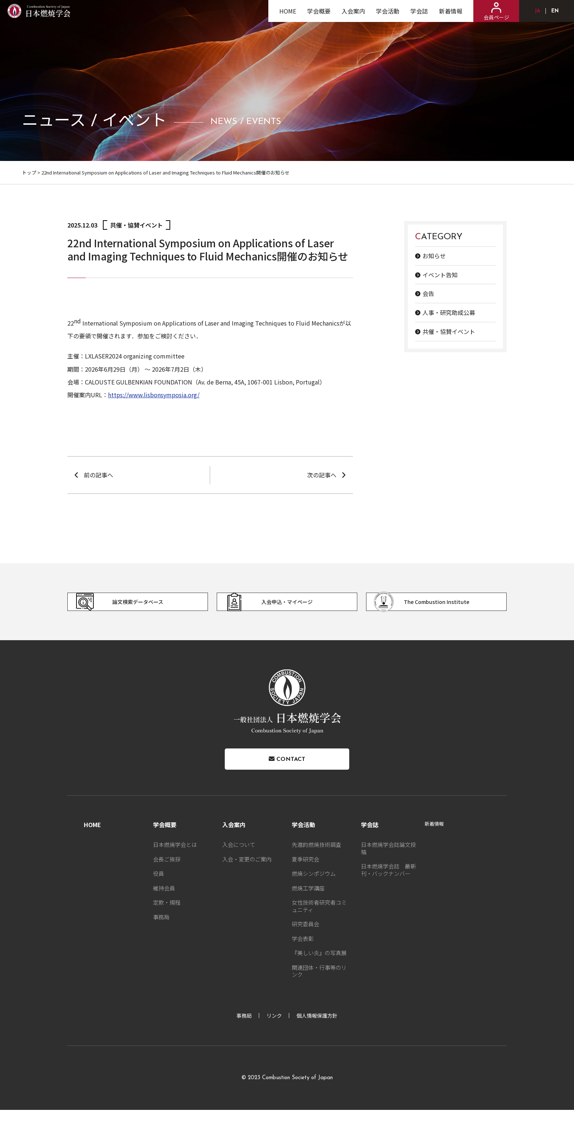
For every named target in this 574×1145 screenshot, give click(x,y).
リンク (274, 1050)
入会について (238, 879)
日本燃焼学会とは (175, 879)
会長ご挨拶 (166, 894)
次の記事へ (321, 474)
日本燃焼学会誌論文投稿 (388, 882)
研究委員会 (305, 958)
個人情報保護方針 (317, 1050)
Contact (287, 788)
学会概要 (319, 16)
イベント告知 (440, 274)
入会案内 (353, 16)
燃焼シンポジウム (314, 908)
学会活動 (387, 16)
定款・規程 (166, 937)
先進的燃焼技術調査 (316, 879)
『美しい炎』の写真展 (319, 987)
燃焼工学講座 (308, 923)
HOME (287, 16)
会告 (428, 293)
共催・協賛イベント (448, 331)
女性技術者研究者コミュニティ (319, 940)
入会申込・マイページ (278, 614)
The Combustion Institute (432, 614)
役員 (158, 908)
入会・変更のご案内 (247, 894)
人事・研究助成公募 (448, 312)
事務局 (161, 952)
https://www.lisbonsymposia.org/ (154, 394)
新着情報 (450, 16)
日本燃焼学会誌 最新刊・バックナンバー (388, 904)
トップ (29, 172)
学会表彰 (303, 973)
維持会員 (164, 923)
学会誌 (419, 16)
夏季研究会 (305, 894)
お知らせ (434, 255)
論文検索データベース (128, 614)
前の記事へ (98, 474)
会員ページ (496, 17)
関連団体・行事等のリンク (319, 1005)
